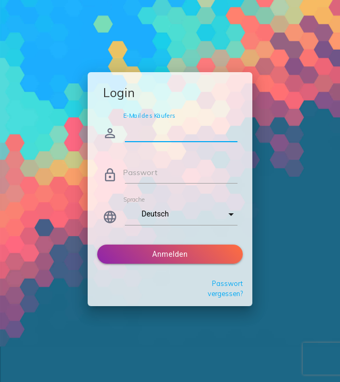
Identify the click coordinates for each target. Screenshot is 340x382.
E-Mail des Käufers (149, 115)
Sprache (133, 199)
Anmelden (170, 254)
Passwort (140, 172)
